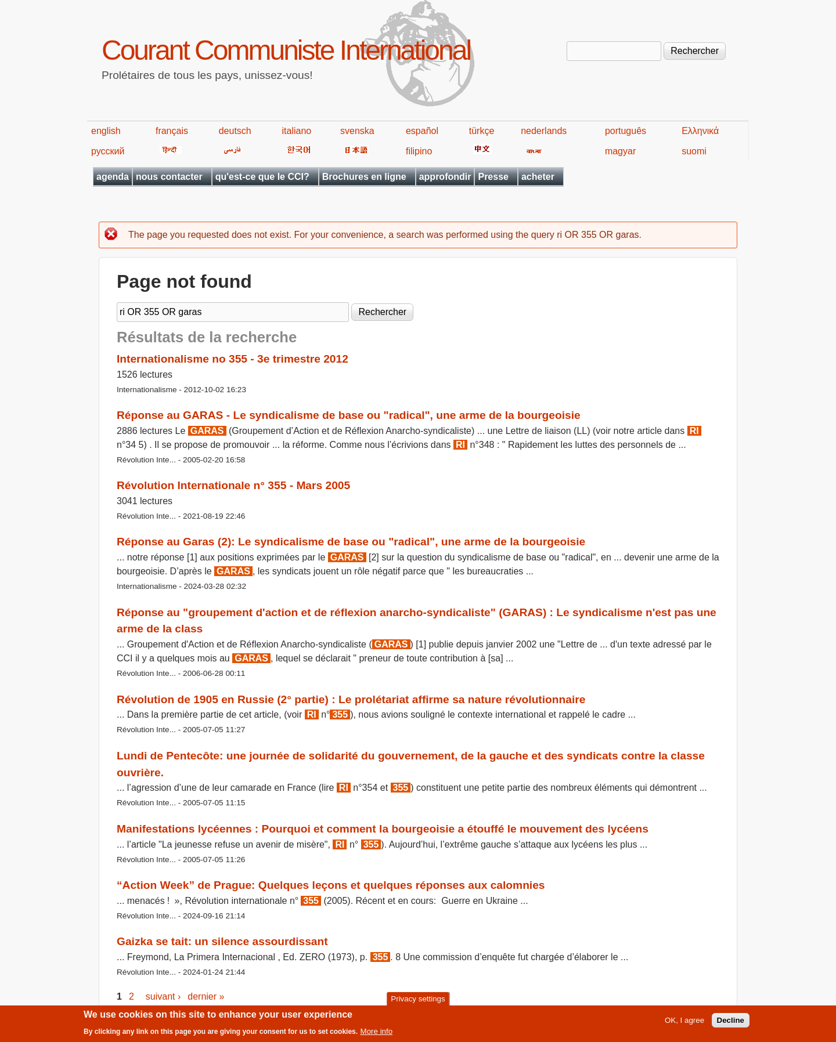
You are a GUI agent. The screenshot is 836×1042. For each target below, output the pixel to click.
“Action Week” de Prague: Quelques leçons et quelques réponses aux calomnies (331, 885)
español (422, 131)
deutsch (235, 131)
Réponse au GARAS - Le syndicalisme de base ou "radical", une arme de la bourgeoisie (349, 415)
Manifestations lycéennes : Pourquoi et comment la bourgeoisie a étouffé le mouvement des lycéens (382, 829)
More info (377, 1033)
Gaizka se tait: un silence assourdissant (222, 941)
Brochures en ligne (364, 177)
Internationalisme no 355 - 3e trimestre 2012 (232, 359)
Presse (493, 177)
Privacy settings (418, 1000)
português (625, 131)
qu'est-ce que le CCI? (262, 177)
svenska (357, 131)
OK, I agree (684, 1022)
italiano (297, 131)
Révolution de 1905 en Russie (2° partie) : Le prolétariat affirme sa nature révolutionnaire (351, 699)
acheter (537, 177)
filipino (419, 151)
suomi (694, 151)
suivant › (163, 996)
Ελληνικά (700, 131)
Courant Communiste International (286, 50)
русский (107, 151)
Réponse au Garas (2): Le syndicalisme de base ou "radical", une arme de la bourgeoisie (351, 542)
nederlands (544, 131)
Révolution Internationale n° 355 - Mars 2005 (233, 485)
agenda (112, 177)
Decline (730, 1022)
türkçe (482, 131)
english (106, 131)
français (172, 131)
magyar (620, 151)
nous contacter (169, 177)
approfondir (445, 177)
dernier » (206, 996)
